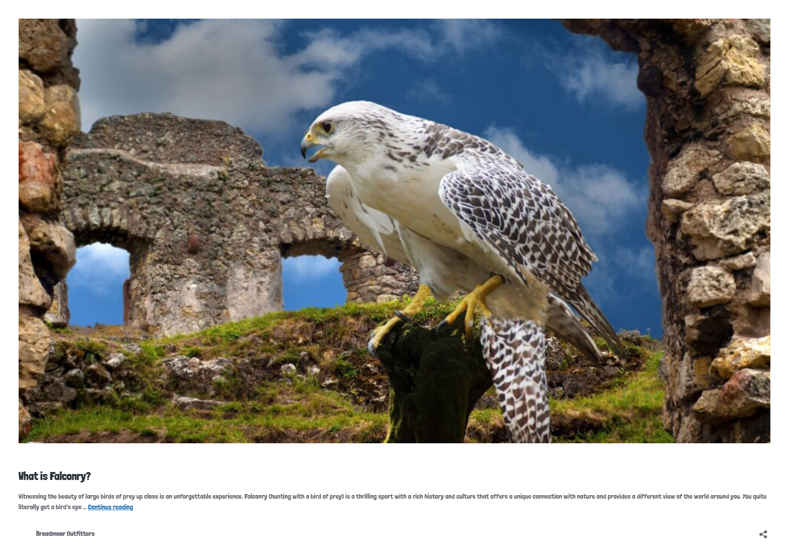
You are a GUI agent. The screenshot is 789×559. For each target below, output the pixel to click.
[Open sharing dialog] (763, 531)
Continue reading (110, 507)
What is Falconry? (55, 476)
